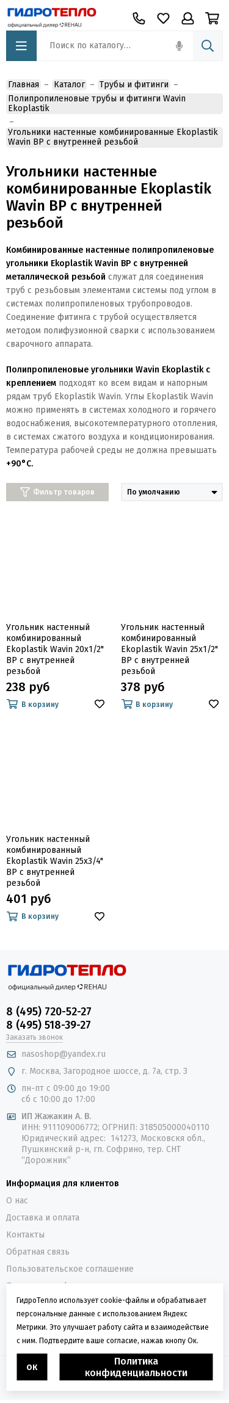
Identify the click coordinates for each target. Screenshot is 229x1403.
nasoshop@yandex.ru (63, 1054)
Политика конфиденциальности (136, 1367)
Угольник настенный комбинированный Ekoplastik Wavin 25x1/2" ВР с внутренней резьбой (169, 649)
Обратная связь (38, 1252)
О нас (17, 1200)
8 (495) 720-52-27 (49, 1011)
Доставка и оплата (42, 1218)
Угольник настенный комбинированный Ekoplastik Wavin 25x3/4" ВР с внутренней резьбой (54, 861)
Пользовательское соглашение (70, 1269)
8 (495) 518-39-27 (48, 1025)
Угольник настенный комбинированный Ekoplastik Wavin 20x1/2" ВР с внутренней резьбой (55, 649)
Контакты (25, 1235)
